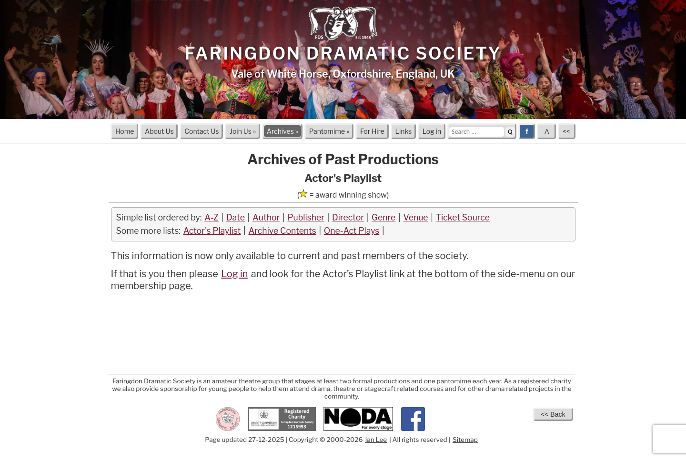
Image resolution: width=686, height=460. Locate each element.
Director (348, 217)
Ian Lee (376, 439)
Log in (432, 131)
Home (124, 131)
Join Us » (243, 131)
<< (567, 131)
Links (403, 131)
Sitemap (465, 439)
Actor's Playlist (212, 231)
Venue (415, 217)
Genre (383, 217)
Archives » (282, 131)
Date (235, 217)
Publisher (305, 217)
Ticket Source (463, 217)
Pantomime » (329, 131)
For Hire (372, 131)
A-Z (211, 217)
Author (266, 217)
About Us (159, 131)
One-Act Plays (351, 231)
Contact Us (201, 131)
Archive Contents (282, 231)
